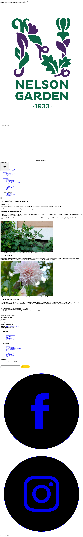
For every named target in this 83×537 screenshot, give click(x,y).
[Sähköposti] (10, 366)
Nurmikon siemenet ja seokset (12, 352)
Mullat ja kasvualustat (10, 189)
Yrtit (7, 175)
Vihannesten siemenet (10, 173)
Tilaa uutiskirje (25, 366)
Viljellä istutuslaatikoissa (11, 185)
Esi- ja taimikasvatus (10, 181)
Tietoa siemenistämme (10, 335)
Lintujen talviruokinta (10, 191)
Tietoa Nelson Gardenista (11, 333)
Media (7, 337)
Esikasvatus (8, 195)
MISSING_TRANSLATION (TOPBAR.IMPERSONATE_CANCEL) (13, 2)
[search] (1, 198)
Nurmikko (8, 183)
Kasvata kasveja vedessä (11, 194)
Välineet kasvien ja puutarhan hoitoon (13, 182)
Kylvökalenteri (9, 193)
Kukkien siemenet (9, 174)
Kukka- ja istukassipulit (11, 180)
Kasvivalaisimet (9, 187)
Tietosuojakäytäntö (10, 339)
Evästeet (7, 340)
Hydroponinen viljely (10, 186)
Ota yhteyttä (8, 336)
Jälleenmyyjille (12, 169)
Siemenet (8, 179)
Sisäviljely (8, 188)
